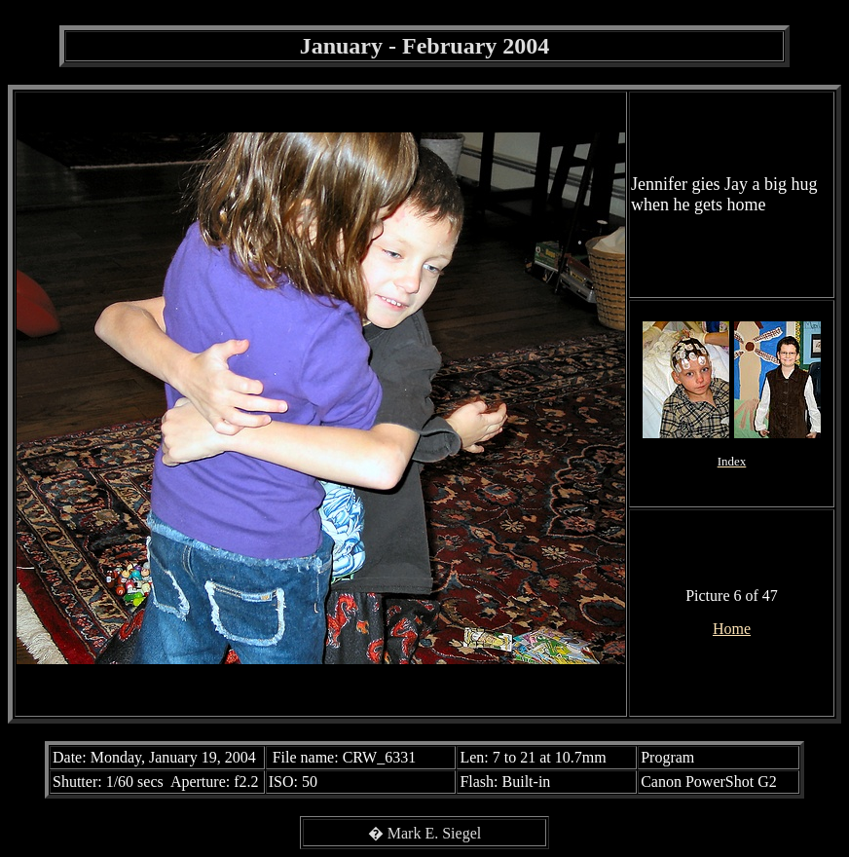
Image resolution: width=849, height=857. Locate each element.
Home (732, 628)
